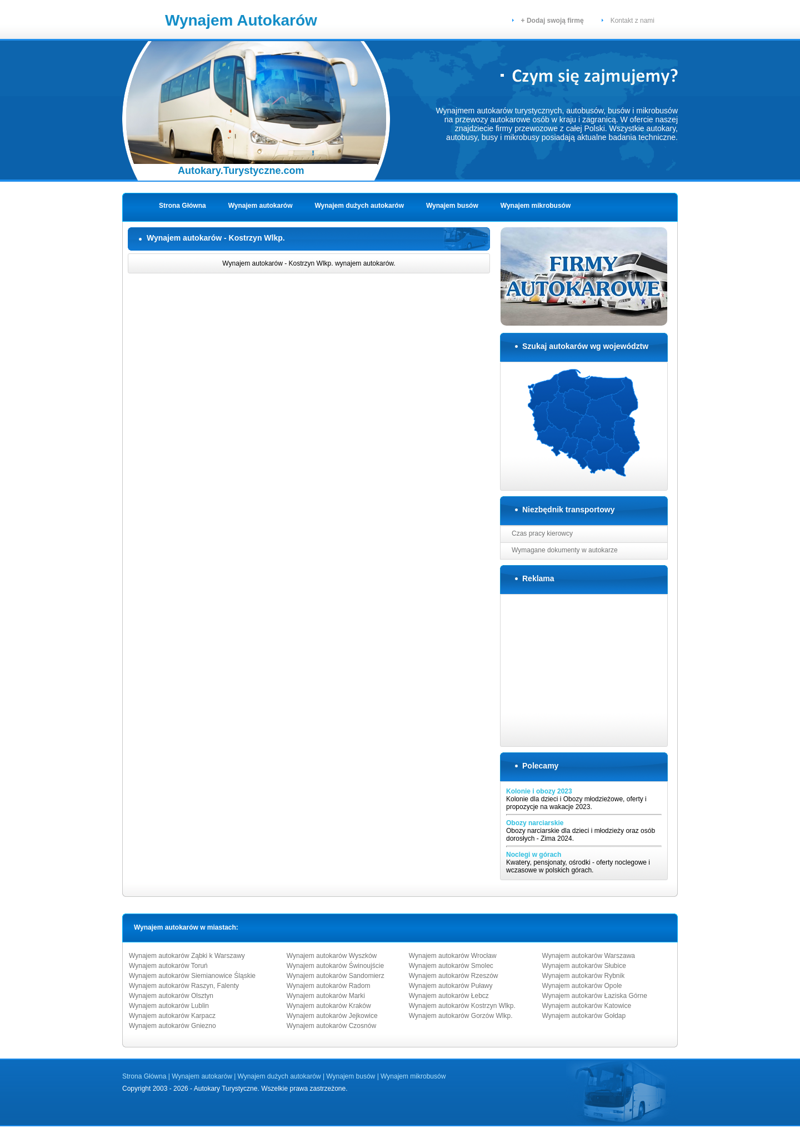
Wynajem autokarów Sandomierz (335, 976)
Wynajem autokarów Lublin (169, 1006)
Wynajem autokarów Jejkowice (332, 1016)
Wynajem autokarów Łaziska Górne (594, 996)
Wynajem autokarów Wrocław (453, 956)
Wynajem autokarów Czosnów (331, 1026)
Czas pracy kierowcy (542, 533)
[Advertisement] (314, 296)
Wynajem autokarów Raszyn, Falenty (184, 986)
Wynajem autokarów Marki (326, 996)
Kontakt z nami (632, 20)
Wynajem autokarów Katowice (587, 1006)
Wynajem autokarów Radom (329, 986)
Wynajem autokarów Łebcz (449, 996)
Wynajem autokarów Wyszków (332, 956)
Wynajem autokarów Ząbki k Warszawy (187, 956)
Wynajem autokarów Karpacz (172, 1016)
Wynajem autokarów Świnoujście (335, 966)
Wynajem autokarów (260, 205)
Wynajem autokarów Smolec (451, 966)
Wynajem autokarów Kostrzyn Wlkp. (462, 1006)
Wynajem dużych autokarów (359, 205)
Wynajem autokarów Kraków (329, 1006)
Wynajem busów (452, 205)
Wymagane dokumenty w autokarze (565, 550)
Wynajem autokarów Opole (582, 986)
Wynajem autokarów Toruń (168, 966)
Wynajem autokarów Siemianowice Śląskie (192, 976)
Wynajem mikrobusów (536, 205)
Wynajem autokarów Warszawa (589, 956)
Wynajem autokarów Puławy (451, 986)
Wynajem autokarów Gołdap (584, 1016)
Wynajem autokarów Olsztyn (171, 996)
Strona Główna (182, 205)
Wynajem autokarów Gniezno (172, 1026)
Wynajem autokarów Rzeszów (453, 976)
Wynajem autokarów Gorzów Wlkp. (461, 1016)
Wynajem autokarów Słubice (584, 966)
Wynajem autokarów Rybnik (583, 976)
